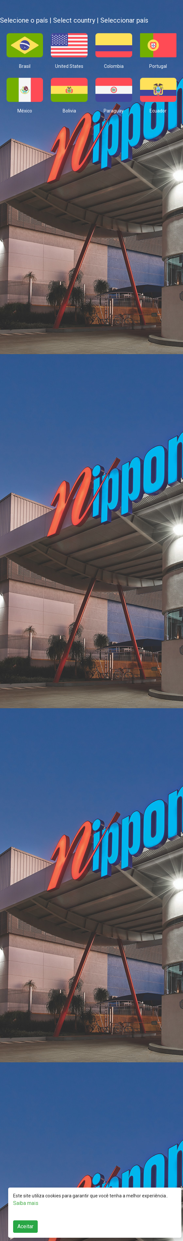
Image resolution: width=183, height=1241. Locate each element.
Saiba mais (25, 1203)
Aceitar (25, 1226)
